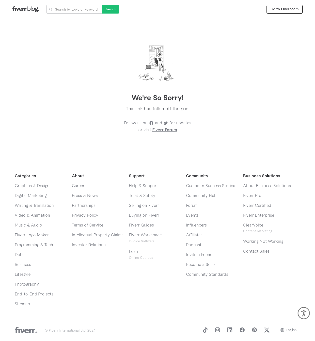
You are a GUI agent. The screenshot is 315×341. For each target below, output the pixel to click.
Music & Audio (28, 225)
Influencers (196, 225)
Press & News (85, 196)
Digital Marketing (31, 196)
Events (192, 215)
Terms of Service (87, 225)
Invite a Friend (199, 255)
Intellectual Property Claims (98, 235)
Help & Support (143, 186)
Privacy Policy (85, 215)
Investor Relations (89, 245)
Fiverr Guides (141, 225)
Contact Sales (256, 251)
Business (23, 265)
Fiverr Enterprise (258, 215)
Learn (141, 254)
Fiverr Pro (252, 196)
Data (19, 255)
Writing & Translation (34, 206)
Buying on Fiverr (144, 215)
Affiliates (194, 235)
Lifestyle (23, 274)
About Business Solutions (267, 186)
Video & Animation (32, 215)
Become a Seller (201, 265)
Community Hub (201, 196)
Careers (79, 186)
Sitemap (22, 304)
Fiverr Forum (164, 130)
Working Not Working (263, 242)
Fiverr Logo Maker (32, 235)
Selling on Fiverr (144, 206)
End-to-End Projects (34, 294)
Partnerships (83, 206)
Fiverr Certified (257, 206)
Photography (27, 284)
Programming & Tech (34, 245)
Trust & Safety (142, 196)
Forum (192, 206)
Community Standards (207, 274)
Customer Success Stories (210, 186)
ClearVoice (253, 225)
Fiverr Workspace (145, 238)
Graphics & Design (32, 186)
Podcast (193, 245)
